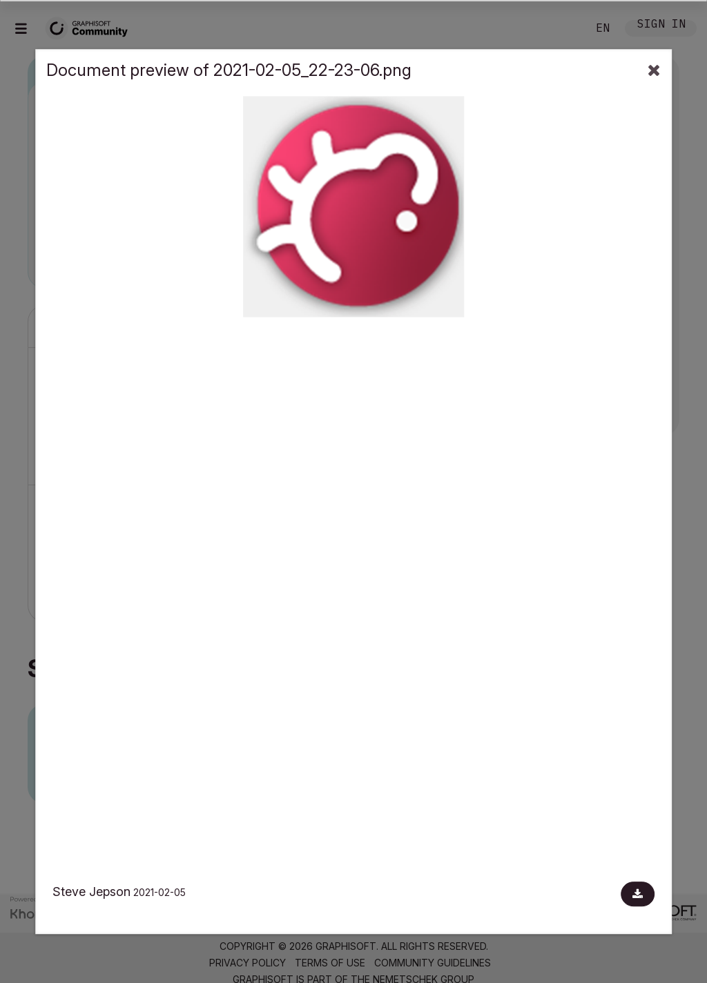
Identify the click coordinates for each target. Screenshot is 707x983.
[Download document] (638, 894)
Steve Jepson (91, 891)
